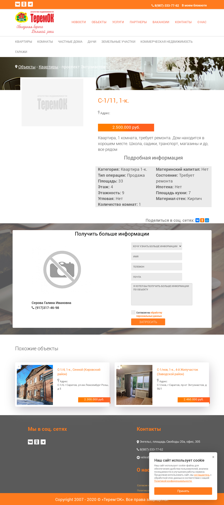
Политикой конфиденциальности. (173, 481)
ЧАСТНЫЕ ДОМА (70, 41)
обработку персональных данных (149, 314)
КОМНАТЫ (45, 41)
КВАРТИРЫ (23, 41)
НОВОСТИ (79, 22)
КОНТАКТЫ (183, 22)
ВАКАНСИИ (161, 22)
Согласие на (146, 312)
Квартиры (48, 66)
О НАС (201, 22)
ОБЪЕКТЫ (99, 22)
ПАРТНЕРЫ (138, 22)
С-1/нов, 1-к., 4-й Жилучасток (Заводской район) (177, 371)
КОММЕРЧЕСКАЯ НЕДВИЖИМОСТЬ (166, 41)
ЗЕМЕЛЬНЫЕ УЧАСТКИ (118, 41)
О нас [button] (143, 469)
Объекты (27, 66)
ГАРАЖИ (21, 52)
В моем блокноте (194, 5)
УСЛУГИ (118, 22)
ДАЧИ (92, 41)
